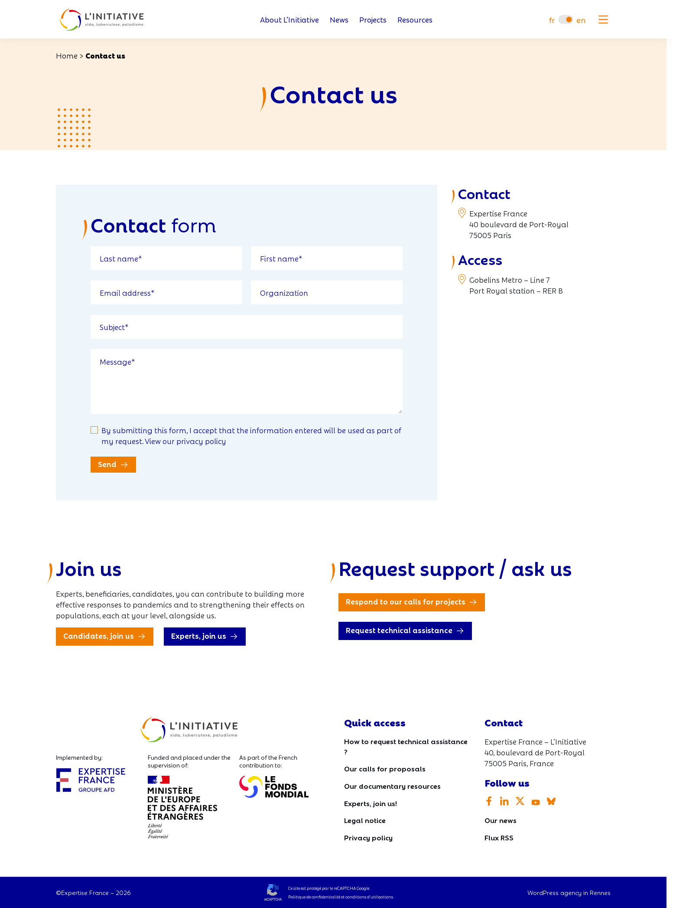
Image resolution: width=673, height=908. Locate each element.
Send (107, 463)
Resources (414, 20)
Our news (500, 820)
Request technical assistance (399, 629)
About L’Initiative (289, 20)
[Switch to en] (581, 19)
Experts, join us (198, 635)
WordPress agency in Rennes (569, 892)
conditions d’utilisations (369, 896)
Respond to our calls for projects (405, 601)
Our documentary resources (392, 785)
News (339, 20)
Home (67, 55)
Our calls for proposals (385, 768)
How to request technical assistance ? (406, 746)
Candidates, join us (98, 635)
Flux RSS (499, 837)
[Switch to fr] (552, 19)
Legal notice (365, 820)
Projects (373, 20)
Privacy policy (368, 837)
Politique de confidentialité (314, 896)
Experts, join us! (370, 803)
